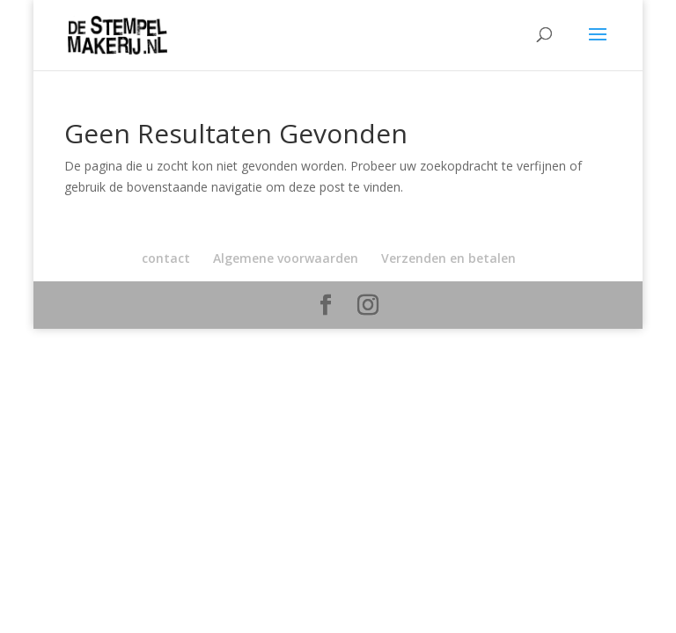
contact (166, 258)
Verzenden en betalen (448, 258)
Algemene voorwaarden (285, 258)
